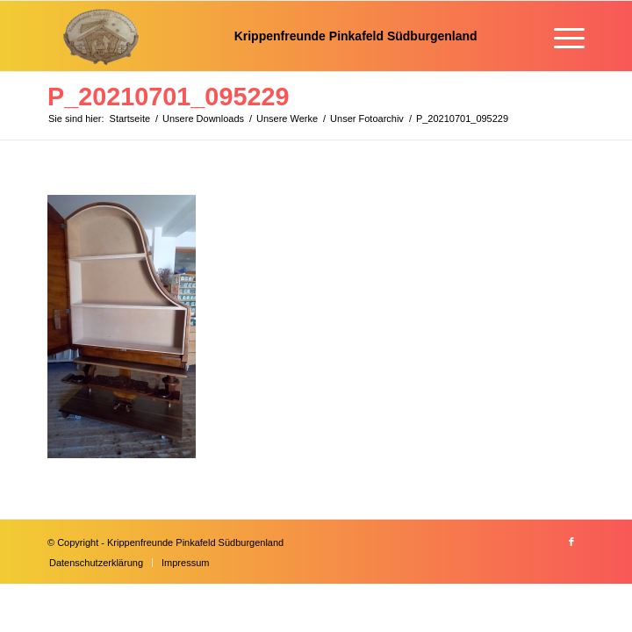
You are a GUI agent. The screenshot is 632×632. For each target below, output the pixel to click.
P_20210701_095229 (168, 97)
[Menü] (560, 36)
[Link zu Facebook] (571, 541)
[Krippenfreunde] (262, 36)
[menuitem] (560, 36)
